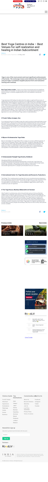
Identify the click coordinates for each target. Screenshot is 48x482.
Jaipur (14, 405)
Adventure (5, 401)
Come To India (28, 337)
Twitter (37, 404)
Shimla (15, 407)
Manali (15, 416)
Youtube (37, 406)
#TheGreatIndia (17, 1)
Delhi (14, 401)
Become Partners (28, 401)
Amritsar (15, 414)
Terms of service (28, 414)
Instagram (37, 401)
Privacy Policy (27, 411)
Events (4, 412)
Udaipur (15, 403)
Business (4, 414)
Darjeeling (15, 412)
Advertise (26, 404)
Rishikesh (15, 418)
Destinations (5, 406)
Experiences (5, 404)
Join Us (26, 406)
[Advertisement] (24, 27)
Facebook (37, 399)
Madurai (15, 422)
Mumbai (15, 410)
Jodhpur (15, 420)
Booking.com (28, 244)
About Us (26, 399)
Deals (33, 1)
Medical (4, 230)
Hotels (4, 410)
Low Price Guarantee (27, 408)
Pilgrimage (5, 408)
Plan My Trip (28, 1)
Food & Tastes (6, 399)
